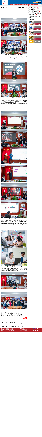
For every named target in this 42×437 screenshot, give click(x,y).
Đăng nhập (40, 0)
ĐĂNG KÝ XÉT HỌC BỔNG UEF (33, 7)
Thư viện (31, 0)
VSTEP (33, 4)
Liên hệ (37, 0)
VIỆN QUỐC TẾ (26, 4)
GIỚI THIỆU (11, 4)
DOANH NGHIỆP (30, 4)
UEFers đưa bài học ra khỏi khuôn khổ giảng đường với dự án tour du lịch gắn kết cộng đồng (12, 323)
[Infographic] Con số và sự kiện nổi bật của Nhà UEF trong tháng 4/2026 (10, 322)
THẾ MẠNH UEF (14, 4)
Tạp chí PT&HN (34, 0)
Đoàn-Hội (29, 0)
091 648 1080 (25, 330)
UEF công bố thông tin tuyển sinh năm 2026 (34, 11)
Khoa (26, 0)
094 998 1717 (22, 330)
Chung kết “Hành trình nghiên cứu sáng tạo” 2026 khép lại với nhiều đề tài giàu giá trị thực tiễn (12, 326)
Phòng (20, 0)
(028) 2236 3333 (25, 329)
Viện (22, 0)
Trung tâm (25, 0)
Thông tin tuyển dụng (32, 19)
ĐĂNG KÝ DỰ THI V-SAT (33, 9)
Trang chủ (15, 0)
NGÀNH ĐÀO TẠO (22, 4)
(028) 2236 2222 (22, 329)
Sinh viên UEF (18, 0)
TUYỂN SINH (18, 4)
